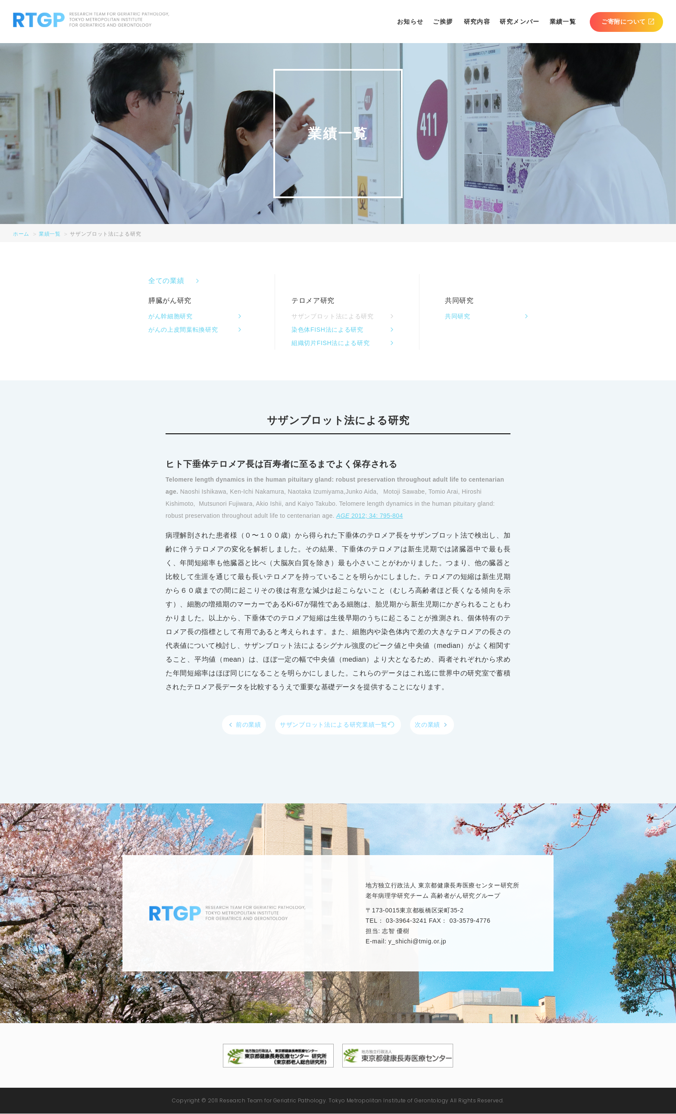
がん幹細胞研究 (170, 316)
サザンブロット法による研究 (332, 316)
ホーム (21, 234)
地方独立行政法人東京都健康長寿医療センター (397, 1056)
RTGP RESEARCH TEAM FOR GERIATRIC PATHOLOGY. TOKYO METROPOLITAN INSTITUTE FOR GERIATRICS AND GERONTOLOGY (91, 19)
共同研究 (457, 316)
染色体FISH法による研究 (327, 329)
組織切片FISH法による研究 (330, 342)
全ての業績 (166, 280)
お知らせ (410, 21)
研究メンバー (519, 21)
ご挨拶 (443, 21)
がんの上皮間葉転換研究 (183, 329)
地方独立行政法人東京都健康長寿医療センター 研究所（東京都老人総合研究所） (278, 1056)
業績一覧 (563, 21)
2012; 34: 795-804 (369, 515)
